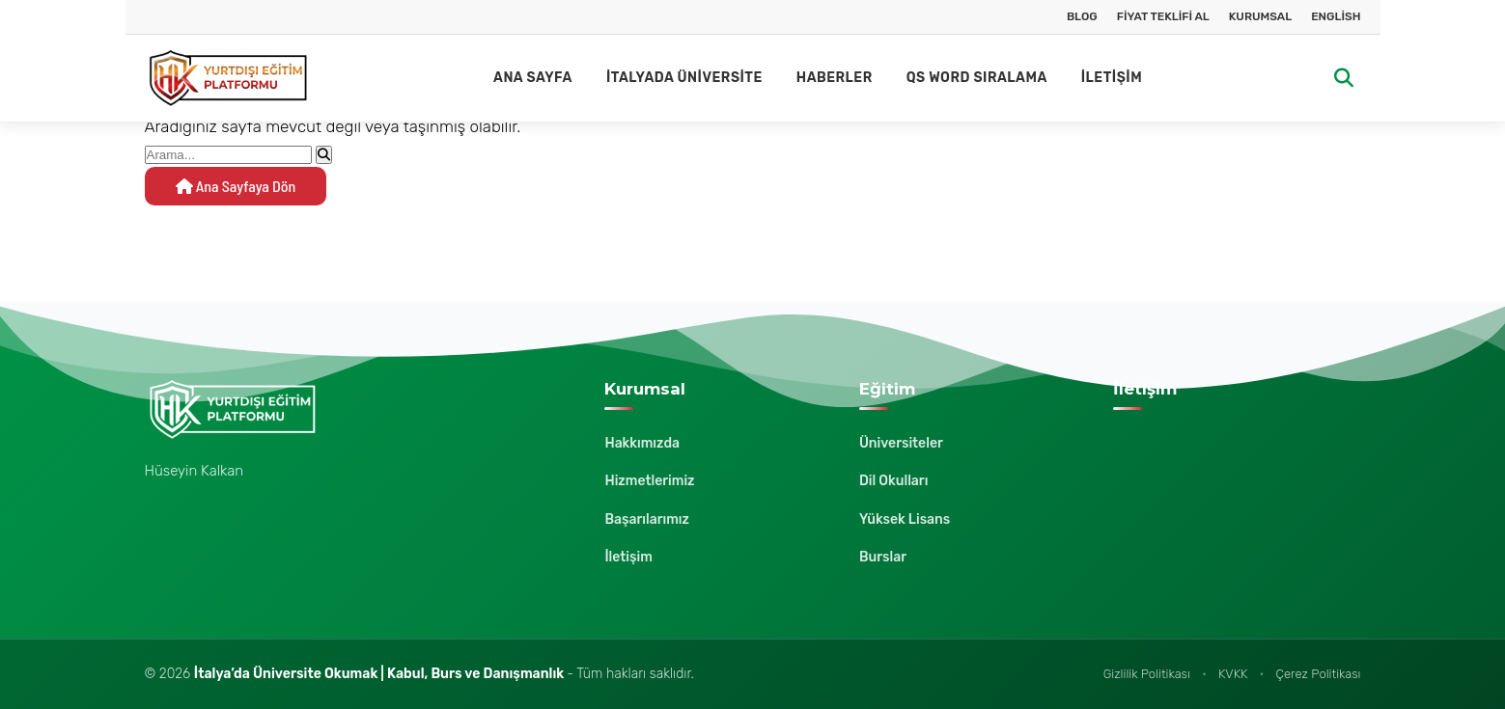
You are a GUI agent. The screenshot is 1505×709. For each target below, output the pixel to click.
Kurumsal (1260, 16)
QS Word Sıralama (976, 77)
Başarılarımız (646, 519)
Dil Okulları (894, 481)
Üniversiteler (901, 443)
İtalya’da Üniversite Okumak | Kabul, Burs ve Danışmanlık (380, 674)
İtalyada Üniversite (684, 77)
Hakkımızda (642, 443)
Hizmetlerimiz (649, 481)
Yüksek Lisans (904, 519)
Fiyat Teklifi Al (1163, 16)
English (1335, 16)
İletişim (1111, 77)
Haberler (834, 77)
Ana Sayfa (532, 77)
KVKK (1233, 674)
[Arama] (1343, 78)
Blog (1082, 16)
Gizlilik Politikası (1146, 674)
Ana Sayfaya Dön (236, 186)
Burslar (882, 557)
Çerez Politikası (1318, 674)
